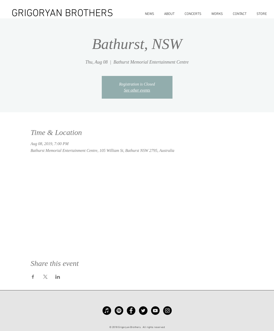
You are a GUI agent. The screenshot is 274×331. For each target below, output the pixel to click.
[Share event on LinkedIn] (57, 277)
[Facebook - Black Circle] (131, 310)
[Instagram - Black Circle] (167, 310)
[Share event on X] (45, 277)
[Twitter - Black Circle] (143, 310)
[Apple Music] (107, 310)
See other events (137, 90)
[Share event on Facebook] (33, 277)
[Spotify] (119, 310)
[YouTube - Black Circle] (155, 310)
